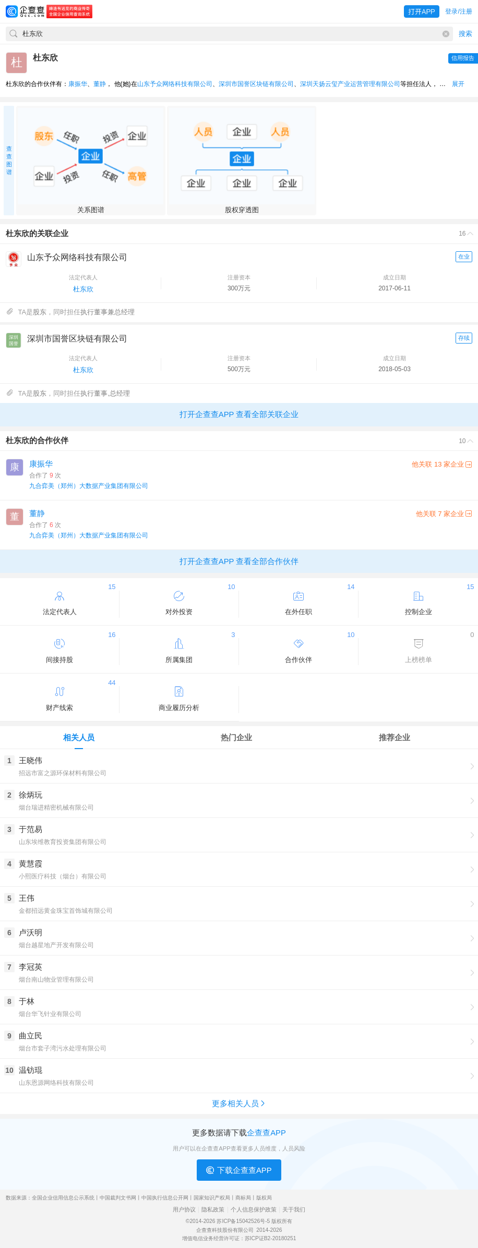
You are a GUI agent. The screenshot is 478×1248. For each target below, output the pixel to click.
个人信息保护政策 (254, 1210)
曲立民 (30, 1035)
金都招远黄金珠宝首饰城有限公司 (66, 910)
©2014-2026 (201, 1221)
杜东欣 (83, 289)
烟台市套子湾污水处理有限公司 (62, 1048)
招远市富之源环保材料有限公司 (62, 773)
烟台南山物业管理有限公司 (56, 979)
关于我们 (293, 1210)
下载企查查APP (238, 1170)
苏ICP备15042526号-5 (243, 1221)
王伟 (26, 898)
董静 (99, 84)
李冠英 (30, 966)
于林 (26, 1001)
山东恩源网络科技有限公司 (56, 1082)
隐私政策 (212, 1210)
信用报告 (462, 58)
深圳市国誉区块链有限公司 (256, 84)
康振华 (77, 84)
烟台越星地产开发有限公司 (56, 945)
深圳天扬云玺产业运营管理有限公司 (350, 84)
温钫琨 (30, 1070)
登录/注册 (458, 11)
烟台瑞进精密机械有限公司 (56, 807)
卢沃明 (30, 932)
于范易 (30, 829)
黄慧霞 (30, 863)
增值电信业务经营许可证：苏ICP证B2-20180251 (239, 1238)
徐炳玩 (30, 794)
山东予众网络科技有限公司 (174, 84)
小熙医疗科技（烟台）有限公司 (62, 876)
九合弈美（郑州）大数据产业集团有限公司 (88, 486)
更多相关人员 (239, 1103)
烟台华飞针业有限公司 (50, 1014)
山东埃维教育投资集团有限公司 (62, 842)
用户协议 (184, 1210)
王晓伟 (30, 760)
